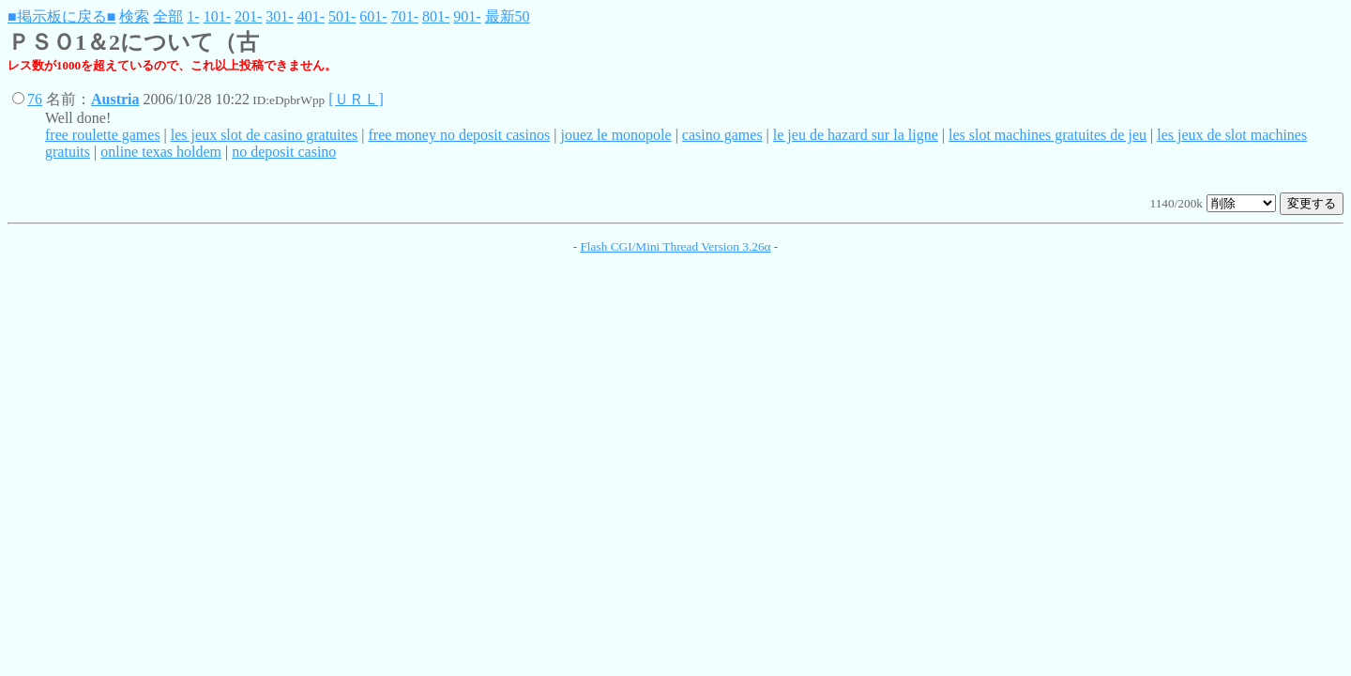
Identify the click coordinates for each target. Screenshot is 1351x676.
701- (404, 16)
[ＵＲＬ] (356, 99)
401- (311, 16)
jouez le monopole (615, 135)
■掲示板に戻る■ (61, 16)
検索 (134, 16)
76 (34, 99)
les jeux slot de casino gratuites (264, 135)
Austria (115, 99)
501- (342, 16)
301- (279, 16)
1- (193, 16)
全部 (168, 16)
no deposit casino (284, 152)
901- (466, 16)
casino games (722, 135)
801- (435, 16)
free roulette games (102, 135)
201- (248, 16)
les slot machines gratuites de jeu (1047, 135)
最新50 (507, 16)
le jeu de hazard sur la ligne (855, 135)
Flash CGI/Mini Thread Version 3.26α (675, 246)
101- (217, 16)
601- (373, 16)
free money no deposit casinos (460, 135)
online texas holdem (160, 152)
